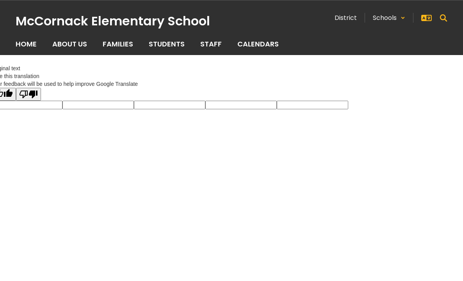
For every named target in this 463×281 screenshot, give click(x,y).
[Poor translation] (28, 94)
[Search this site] (443, 18)
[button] (389, 18)
